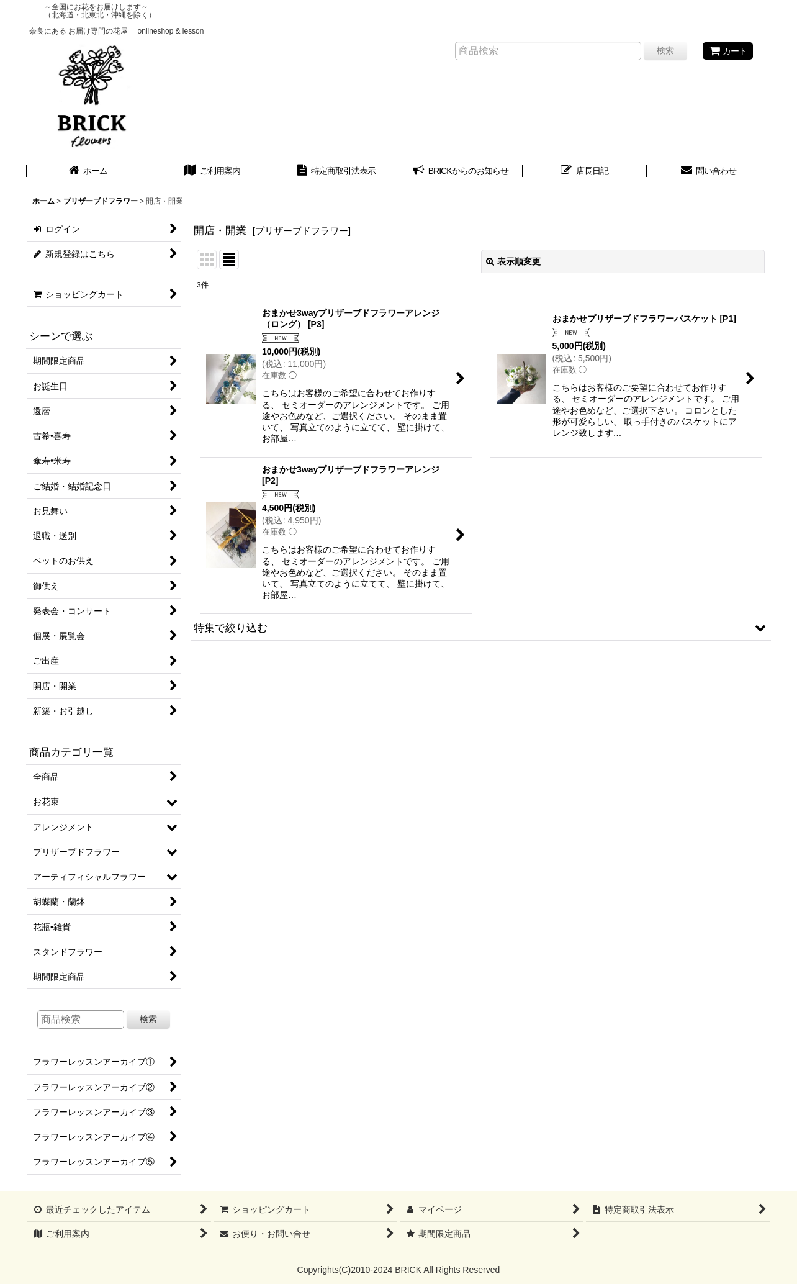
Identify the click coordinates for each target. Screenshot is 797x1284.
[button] (481, 628)
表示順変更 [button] (513, 261)
